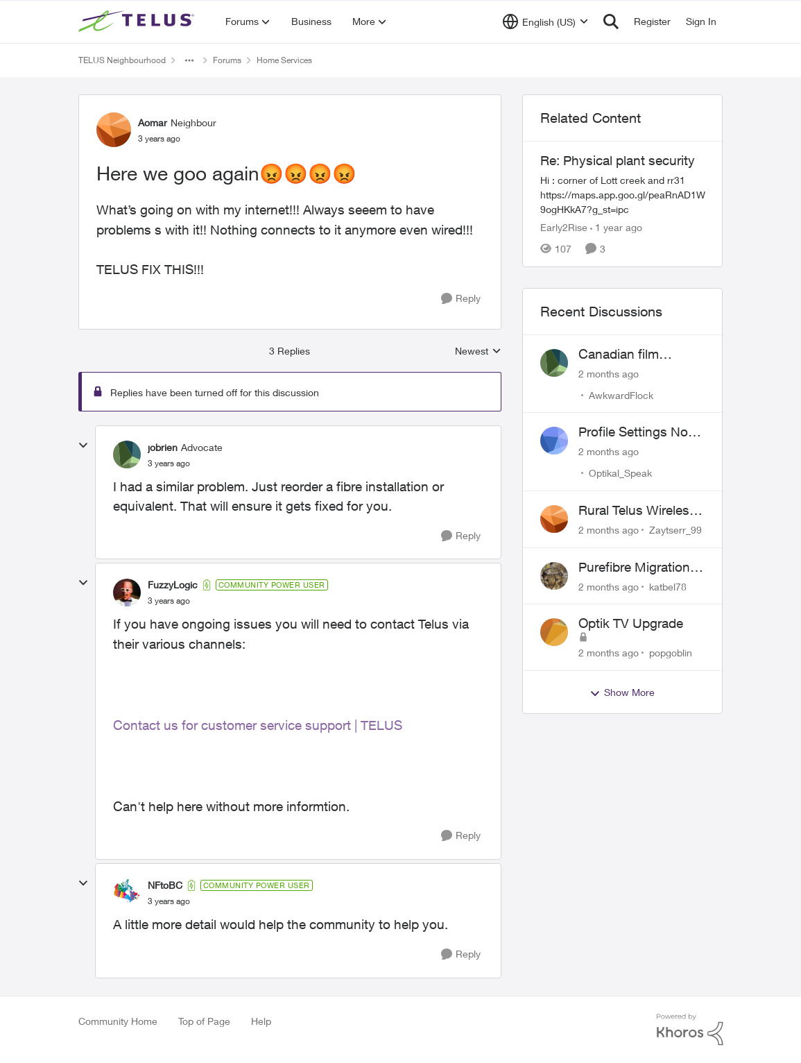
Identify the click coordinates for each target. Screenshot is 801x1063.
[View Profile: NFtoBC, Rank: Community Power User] (127, 893)
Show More (622, 692)
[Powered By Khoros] (690, 1030)
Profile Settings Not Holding (635, 432)
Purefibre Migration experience (634, 567)
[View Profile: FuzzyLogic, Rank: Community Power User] (127, 592)
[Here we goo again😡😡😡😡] (169, 463)
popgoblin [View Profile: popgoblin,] (670, 652)
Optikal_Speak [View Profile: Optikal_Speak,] (620, 473)
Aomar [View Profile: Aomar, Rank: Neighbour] (152, 122)
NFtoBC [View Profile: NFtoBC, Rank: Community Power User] (165, 885)
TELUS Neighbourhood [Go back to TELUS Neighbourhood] (122, 60)
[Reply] (460, 298)
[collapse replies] (83, 445)
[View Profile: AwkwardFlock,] (554, 363)
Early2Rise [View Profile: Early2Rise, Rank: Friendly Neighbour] (563, 227)
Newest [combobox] (478, 351)
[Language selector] (545, 21)
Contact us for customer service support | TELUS (257, 725)
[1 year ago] (616, 227)
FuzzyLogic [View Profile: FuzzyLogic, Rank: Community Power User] (173, 584)
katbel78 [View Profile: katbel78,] (668, 586)
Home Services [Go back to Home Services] (284, 60)
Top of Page (204, 1021)
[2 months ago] (608, 373)
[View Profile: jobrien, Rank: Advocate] (127, 454)
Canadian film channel (618, 354)
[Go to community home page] (138, 21)
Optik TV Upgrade (630, 623)
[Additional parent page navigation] (189, 60)
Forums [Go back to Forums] (227, 60)
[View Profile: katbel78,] (554, 576)
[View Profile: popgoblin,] (554, 632)
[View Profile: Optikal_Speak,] (554, 440)
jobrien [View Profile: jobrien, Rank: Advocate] (163, 447)
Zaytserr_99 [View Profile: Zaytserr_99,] (675, 530)
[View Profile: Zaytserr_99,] (554, 519)
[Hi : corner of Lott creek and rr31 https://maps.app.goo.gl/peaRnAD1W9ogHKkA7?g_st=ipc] (622, 194)
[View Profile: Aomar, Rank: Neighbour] (113, 129)
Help (261, 1021)
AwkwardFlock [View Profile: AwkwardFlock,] (621, 394)
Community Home (117, 1021)
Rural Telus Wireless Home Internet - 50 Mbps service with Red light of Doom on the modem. (640, 510)
